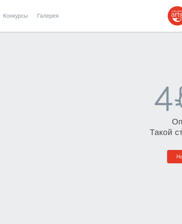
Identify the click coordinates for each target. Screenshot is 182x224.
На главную (91, 127)
